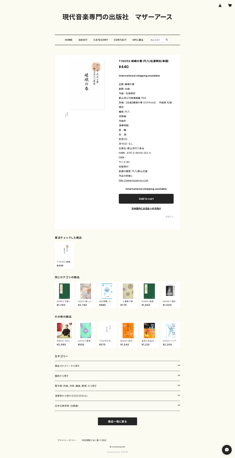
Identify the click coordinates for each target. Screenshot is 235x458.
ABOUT (83, 39)
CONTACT (120, 39)
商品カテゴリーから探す (67, 365)
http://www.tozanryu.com (133, 180)
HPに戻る (138, 39)
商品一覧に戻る (117, 421)
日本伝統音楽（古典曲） (67, 405)
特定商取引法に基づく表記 (94, 440)
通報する (170, 216)
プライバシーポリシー (67, 440)
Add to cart (146, 198)
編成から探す (62, 375)
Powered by (117, 452)
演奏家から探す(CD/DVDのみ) (71, 395)
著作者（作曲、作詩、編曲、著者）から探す (76, 385)
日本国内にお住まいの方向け (146, 208)
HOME (69, 39)
